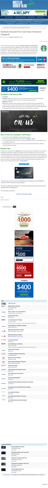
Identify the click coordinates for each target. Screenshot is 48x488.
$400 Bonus (11, 341)
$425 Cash (10, 371)
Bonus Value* (7, 474)
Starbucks (22, 45)
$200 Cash (10, 393)
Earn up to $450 (11, 321)
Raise (33, 138)
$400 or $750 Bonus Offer (14, 363)
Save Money (7, 199)
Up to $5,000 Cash (12, 307)
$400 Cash (10, 351)
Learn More (13, 450)
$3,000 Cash (11, 317)
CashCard (28, 138)
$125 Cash (10, 375)
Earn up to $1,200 (12, 345)
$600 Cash (10, 401)
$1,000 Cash (11, 383)
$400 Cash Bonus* (15, 331)
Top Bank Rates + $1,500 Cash (15, 313)
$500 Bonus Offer (12, 359)
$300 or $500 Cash (12, 327)
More (2, 197)
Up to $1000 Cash (12, 355)
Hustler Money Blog (24, 4)
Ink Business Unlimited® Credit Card (11, 181)
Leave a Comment (43, 41)
